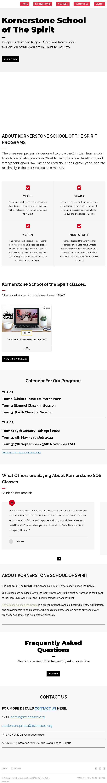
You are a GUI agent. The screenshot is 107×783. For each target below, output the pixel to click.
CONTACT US (88, 4)
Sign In (101, 4)
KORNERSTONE (58, 4)
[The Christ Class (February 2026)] (27, 327)
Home (4, 765)
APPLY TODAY (10, 59)
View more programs (15, 357)
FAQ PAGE (52, 672)
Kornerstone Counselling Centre (20, 603)
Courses (73, 4)
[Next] (59, 557)
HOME (44, 4)
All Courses (16, 765)
